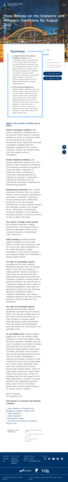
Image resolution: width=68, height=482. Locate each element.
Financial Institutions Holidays (15, 460)
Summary (49, 60)
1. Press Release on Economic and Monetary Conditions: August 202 (20, 409)
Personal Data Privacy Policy (49, 477)
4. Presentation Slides (15, 418)
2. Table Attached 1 (14, 413)
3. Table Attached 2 (14, 416)
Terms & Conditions (34, 477)
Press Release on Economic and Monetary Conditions (54, 66)
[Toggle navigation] (64, 5)
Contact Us (5, 459)
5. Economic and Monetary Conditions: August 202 (21, 422)
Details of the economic (53, 62)
